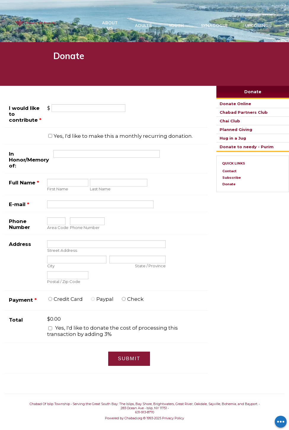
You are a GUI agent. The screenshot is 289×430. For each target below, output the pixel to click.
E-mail (19, 205)
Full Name (24, 183)
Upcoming (257, 26)
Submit (129, 359)
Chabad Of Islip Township (36, 23)
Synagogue (214, 26)
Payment (23, 301)
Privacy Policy (173, 419)
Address (20, 245)
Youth (176, 26)
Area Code (57, 228)
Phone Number (19, 225)
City (51, 267)
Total (16, 321)
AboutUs (110, 26)
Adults (143, 26)
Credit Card (68, 300)
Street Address (62, 251)
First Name (57, 189)
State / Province (150, 267)
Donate (252, 92)
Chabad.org (133, 419)
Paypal (105, 300)
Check (135, 300)
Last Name (100, 189)
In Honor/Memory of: (29, 161)
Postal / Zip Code (63, 282)
